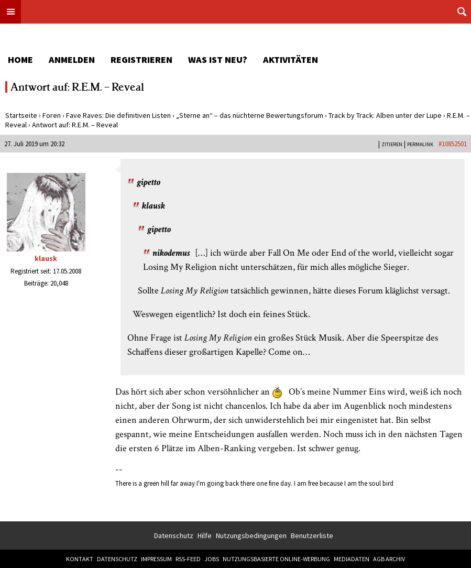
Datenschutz (173, 535)
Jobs (211, 559)
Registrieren (141, 59)
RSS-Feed (188, 559)
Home (20, 59)
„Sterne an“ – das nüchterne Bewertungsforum (249, 115)
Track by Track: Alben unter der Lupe (385, 115)
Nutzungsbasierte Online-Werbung (276, 559)
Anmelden (72, 59)
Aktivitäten (290, 59)
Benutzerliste (312, 535)
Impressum (156, 559)
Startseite (21, 115)
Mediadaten (351, 559)
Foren (51, 115)
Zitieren (391, 144)
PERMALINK (420, 144)
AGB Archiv (389, 559)
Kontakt (79, 559)
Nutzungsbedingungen (251, 535)
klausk (46, 258)
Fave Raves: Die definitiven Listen (118, 115)
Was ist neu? (217, 59)
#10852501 (453, 143)
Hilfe (205, 535)
